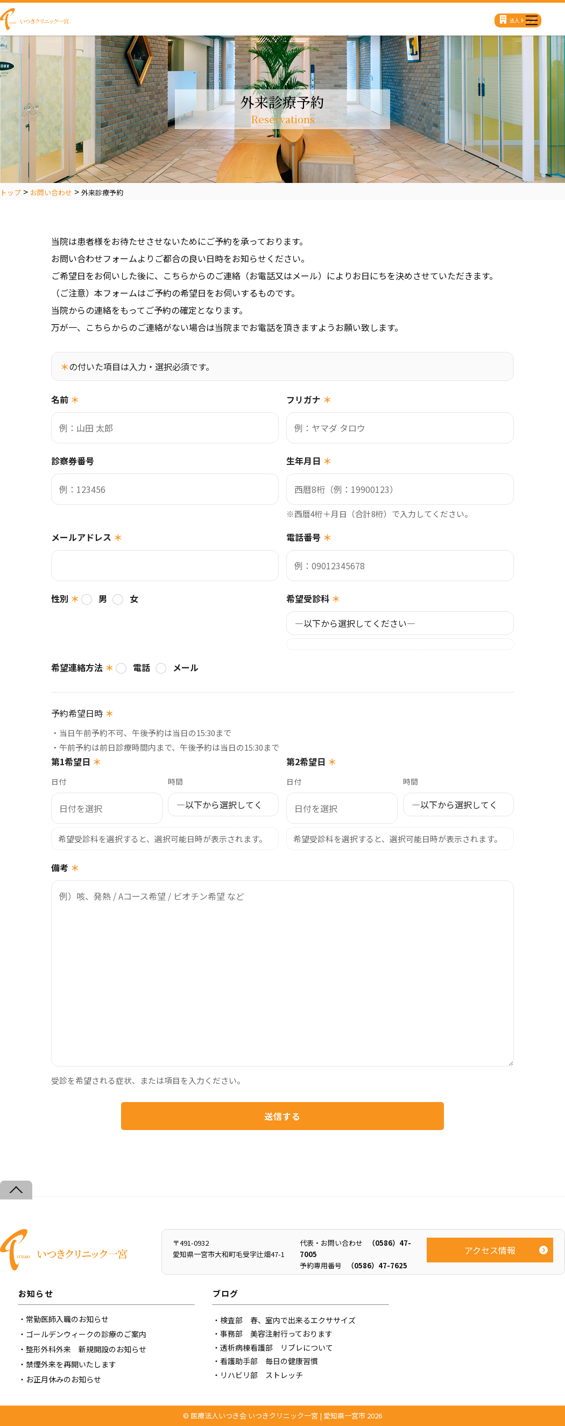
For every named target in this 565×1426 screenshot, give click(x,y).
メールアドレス (86, 537)
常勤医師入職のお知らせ (67, 1319)
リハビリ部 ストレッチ (261, 1374)
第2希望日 (311, 761)
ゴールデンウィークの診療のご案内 (86, 1334)
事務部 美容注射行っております (276, 1333)
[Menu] (531, 17)
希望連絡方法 (82, 667)
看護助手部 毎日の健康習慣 (269, 1361)
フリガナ (308, 399)
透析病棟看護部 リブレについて (276, 1347)
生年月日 (308, 460)
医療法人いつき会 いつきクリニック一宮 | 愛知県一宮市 (277, 1415)
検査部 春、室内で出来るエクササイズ (288, 1320)
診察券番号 (72, 460)
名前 (65, 399)
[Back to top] (16, 1190)
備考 (65, 867)
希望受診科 (313, 598)
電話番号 (308, 537)
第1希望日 (76, 761)
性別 (65, 598)
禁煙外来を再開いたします (71, 1364)
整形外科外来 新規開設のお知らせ (86, 1349)
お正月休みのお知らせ (63, 1379)
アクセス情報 (489, 1250)
